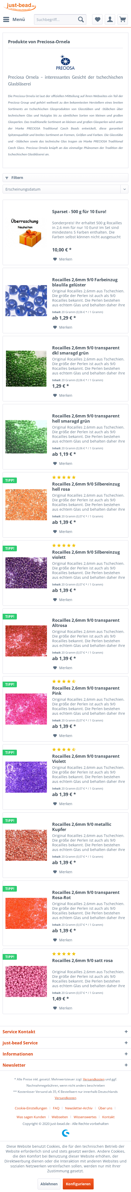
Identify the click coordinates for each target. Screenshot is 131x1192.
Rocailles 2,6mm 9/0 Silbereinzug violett (86, 555)
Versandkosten (94, 1079)
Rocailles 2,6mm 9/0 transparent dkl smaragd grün (86, 350)
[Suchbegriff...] (60, 19)
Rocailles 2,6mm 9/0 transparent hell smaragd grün (86, 418)
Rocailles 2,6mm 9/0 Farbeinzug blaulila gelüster (85, 282)
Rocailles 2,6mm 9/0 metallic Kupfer (81, 827)
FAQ (56, 1108)
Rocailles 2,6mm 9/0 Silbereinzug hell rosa (86, 486)
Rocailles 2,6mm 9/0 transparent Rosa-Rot (86, 895)
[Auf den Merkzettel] (62, 259)
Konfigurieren (78, 1183)
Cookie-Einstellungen (31, 1108)
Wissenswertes (85, 1117)
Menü (14, 18)
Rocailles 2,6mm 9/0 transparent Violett (86, 759)
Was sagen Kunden (31, 1117)
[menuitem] (13, 19)
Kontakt (108, 1117)
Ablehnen (49, 1183)
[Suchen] (80, 19)
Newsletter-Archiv (79, 1108)
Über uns (105, 1108)
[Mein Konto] (110, 19)
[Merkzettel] (97, 19)
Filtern (14, 177)
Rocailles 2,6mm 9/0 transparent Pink (86, 690)
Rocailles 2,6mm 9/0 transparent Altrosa (86, 623)
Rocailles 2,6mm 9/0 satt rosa (82, 960)
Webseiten (60, 1117)
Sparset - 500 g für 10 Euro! (79, 211)
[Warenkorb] (123, 19)
